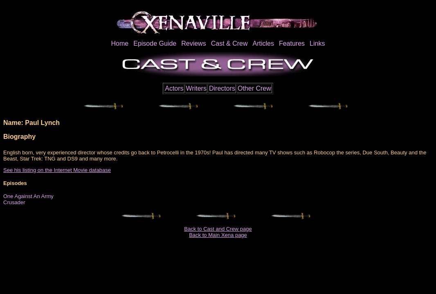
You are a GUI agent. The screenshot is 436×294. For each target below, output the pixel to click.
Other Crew (254, 88)
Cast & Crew (229, 43)
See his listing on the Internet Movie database (57, 170)
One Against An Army (28, 196)
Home (120, 43)
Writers (196, 88)
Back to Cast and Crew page (218, 229)
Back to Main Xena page (218, 235)
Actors (174, 88)
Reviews (193, 43)
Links (317, 43)
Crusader (14, 202)
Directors (222, 88)
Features (292, 43)
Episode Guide (154, 43)
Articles (263, 43)
